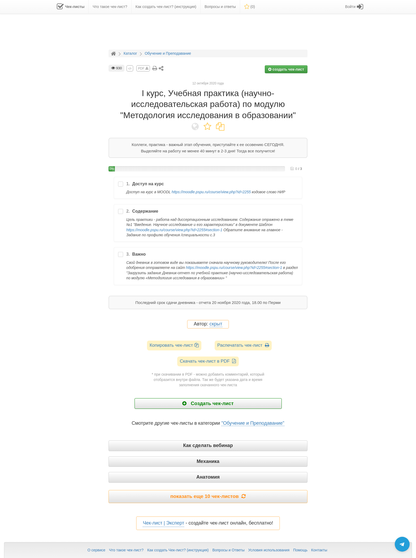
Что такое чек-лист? (126, 550)
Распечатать (243, 345)
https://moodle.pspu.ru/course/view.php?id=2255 (211, 192)
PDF (143, 68)
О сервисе (96, 550)
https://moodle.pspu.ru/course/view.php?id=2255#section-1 (174, 230)
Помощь (300, 550)
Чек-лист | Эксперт (163, 523)
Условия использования (268, 550)
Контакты (319, 550)
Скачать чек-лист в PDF (208, 361)
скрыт (216, 324)
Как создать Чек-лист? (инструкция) (178, 550)
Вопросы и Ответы (228, 550)
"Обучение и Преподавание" (252, 423)
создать (286, 69)
